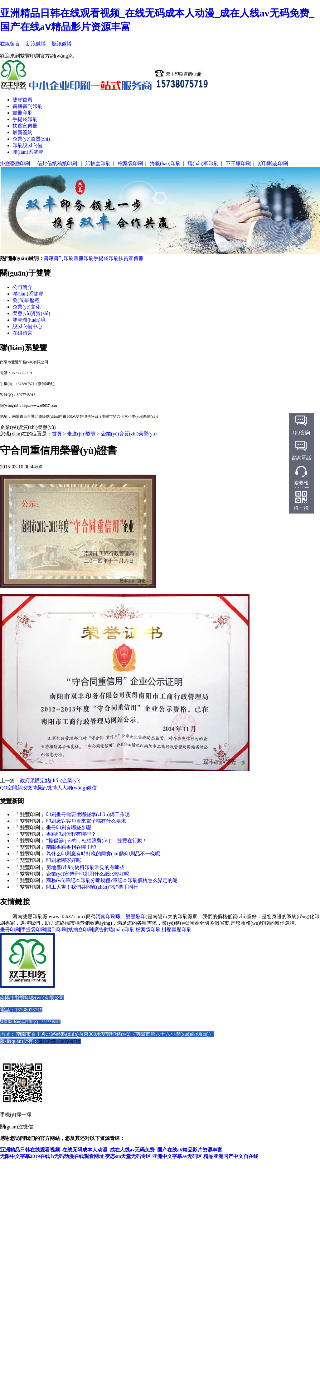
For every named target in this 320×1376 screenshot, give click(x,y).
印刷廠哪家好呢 (63, 860)
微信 (92, 787)
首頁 (57, 433)
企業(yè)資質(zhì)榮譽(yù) (129, 433)
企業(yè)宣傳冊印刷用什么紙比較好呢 (87, 873)
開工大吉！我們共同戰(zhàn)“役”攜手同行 (92, 887)
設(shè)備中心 (27, 326)
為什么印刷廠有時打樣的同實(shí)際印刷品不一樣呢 (103, 853)
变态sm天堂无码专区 (128, 1156)
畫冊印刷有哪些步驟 (68, 827)
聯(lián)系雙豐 (27, 152)
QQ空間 (8, 787)
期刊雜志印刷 (273, 163)
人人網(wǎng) (72, 787)
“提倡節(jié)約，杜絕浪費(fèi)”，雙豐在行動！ (96, 840)
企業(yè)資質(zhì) (31, 139)
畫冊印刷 (22, 112)
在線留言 (10, 43)
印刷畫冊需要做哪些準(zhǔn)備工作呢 (88, 814)
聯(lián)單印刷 (203, 163)
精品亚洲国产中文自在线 (230, 1156)
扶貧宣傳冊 (24, 125)
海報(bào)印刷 (165, 163)
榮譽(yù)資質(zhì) (31, 313)
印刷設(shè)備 (27, 145)
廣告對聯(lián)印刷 (114, 929)
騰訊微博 (62, 43)
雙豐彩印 (136, 916)
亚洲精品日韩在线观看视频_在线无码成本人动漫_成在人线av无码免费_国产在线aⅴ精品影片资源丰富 (111, 1149)
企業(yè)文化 (26, 306)
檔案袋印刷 (130, 163)
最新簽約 (22, 132)
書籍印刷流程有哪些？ (71, 834)
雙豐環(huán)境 (29, 320)
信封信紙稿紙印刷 (57, 163)
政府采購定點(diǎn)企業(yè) (50, 780)
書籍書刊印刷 (27, 106)
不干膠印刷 (238, 163)
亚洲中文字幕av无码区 (177, 1156)
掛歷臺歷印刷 (15, 163)
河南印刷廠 (108, 916)
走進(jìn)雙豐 (81, 433)
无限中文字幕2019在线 (25, 1156)
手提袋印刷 (24, 119)
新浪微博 (36, 43)
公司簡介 (22, 287)
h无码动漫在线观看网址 (77, 1156)
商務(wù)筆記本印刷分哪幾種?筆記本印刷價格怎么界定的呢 (111, 880)
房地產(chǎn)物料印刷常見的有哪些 (85, 867)
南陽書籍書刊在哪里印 (71, 847)
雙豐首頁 (22, 99)
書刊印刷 (57, 929)
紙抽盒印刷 (97, 163)
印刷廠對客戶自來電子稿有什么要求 (86, 821)
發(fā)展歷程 (26, 300)
